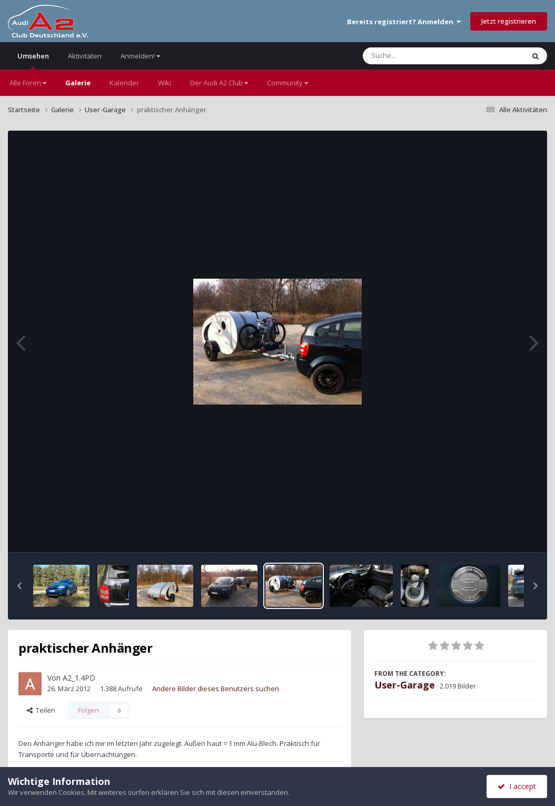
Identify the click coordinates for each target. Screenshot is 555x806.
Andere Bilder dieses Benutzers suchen (215, 688)
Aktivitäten (85, 56)
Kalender (124, 82)
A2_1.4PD (79, 678)
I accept (517, 786)
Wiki (164, 82)
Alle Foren (27, 82)
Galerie (78, 82)
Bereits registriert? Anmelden (404, 21)
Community (287, 82)
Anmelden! (140, 56)
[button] (19, 585)
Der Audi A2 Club (219, 82)
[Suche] (422, 55)
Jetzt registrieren (508, 21)
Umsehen (33, 60)
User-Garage (404, 685)
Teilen (41, 710)
